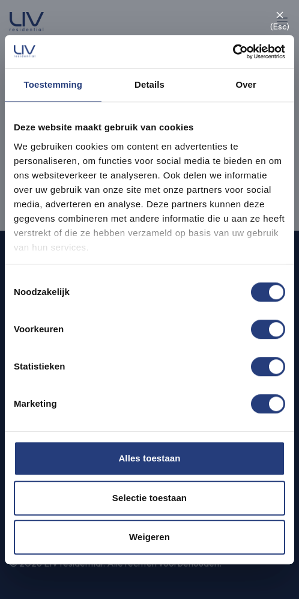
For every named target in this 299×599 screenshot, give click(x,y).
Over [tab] (245, 84)
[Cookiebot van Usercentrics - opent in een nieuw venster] (232, 51)
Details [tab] (149, 84)
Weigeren (149, 537)
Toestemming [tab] (53, 84)
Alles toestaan (149, 458)
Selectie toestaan (149, 498)
